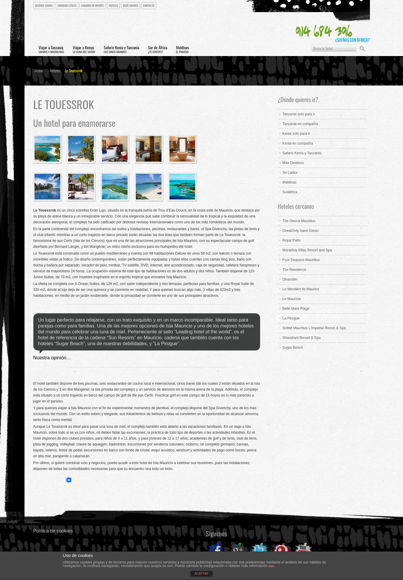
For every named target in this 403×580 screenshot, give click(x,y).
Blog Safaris (131, 5)
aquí (271, 566)
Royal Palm (292, 241)
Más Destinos (293, 163)
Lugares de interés (93, 5)
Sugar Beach (293, 348)
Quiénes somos (44, 5)
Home (39, 71)
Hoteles (114, 5)
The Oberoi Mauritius (299, 221)
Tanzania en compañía (300, 124)
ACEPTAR (201, 573)
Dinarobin (290, 280)
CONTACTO (150, 5)
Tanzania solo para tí (299, 114)
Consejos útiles (67, 5)
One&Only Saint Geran (301, 231)
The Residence (294, 270)
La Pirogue (291, 319)
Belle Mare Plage (296, 309)
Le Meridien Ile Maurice (301, 289)
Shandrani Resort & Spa (302, 338)
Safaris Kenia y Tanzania (302, 153)
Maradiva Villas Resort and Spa (307, 250)
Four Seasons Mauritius (301, 260)
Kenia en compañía (298, 144)
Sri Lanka (290, 173)
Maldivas (289, 183)
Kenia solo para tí (296, 134)
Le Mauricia (292, 299)
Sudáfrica (290, 192)
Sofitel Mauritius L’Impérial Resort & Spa (314, 328)
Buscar (362, 48)
